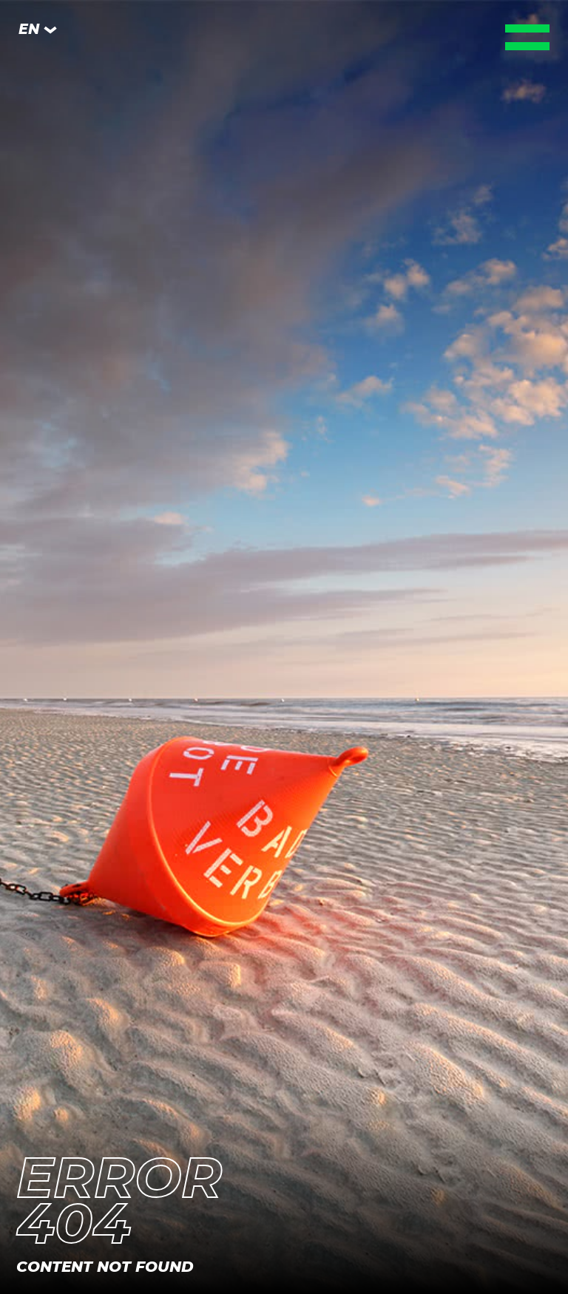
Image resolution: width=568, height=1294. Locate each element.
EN (38, 30)
